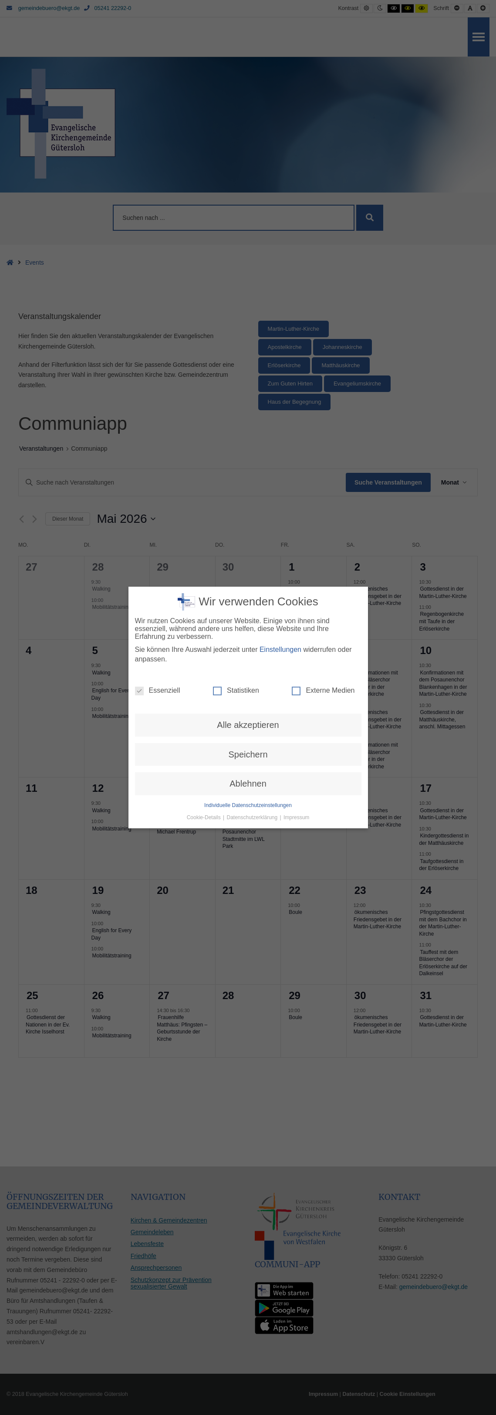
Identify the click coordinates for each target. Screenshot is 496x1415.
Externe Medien (323, 538)
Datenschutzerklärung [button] (252, 665)
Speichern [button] (247, 602)
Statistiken (236, 538)
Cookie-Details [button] (204, 665)
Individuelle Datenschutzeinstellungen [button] (248, 653)
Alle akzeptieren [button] (248, 573)
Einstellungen (280, 497)
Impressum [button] (296, 665)
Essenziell (157, 538)
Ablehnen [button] (248, 631)
